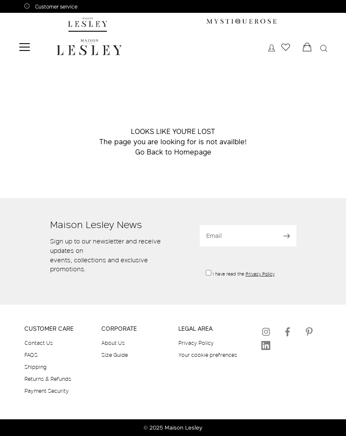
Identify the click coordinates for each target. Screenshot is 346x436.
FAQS (31, 355)
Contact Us (38, 343)
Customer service (55, 7)
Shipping (35, 367)
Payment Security (46, 390)
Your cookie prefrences (207, 355)
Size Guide (114, 355)
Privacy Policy (260, 274)
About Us (113, 343)
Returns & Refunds (47, 379)
